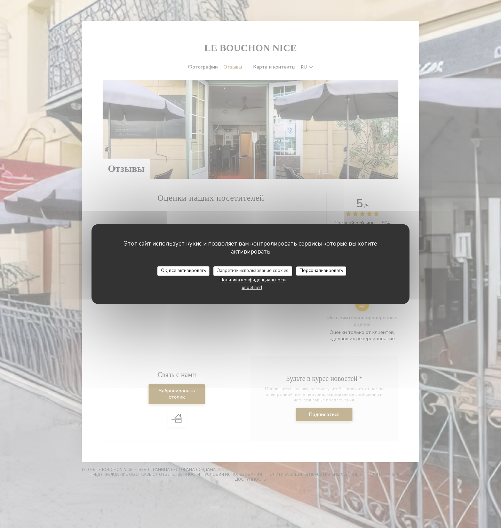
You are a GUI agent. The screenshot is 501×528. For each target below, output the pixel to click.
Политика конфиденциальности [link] (253, 280)
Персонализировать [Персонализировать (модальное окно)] (321, 270)
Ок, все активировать (183, 270)
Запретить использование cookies (252, 270)
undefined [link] (252, 288)
